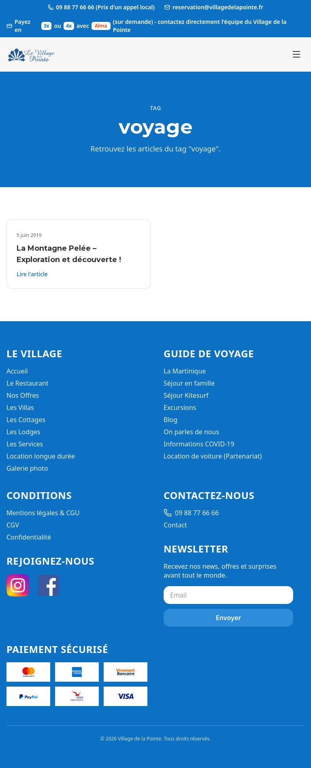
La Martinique (185, 371)
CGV (12, 525)
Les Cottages (25, 419)
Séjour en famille (189, 383)
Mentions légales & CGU (43, 512)
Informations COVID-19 (199, 443)
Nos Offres (22, 395)
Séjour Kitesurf (186, 395)
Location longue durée (40, 456)
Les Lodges (23, 431)
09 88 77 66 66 (191, 512)
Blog (170, 419)
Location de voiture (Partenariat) (213, 456)
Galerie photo (27, 468)
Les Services (24, 443)
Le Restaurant (27, 383)
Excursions (180, 407)
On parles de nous (191, 431)
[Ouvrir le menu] (296, 54)
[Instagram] (17, 585)
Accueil (17, 371)
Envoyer (228, 617)
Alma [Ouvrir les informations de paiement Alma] (101, 25)
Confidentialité (28, 537)
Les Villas (20, 407)
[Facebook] (48, 585)
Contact (175, 525)
